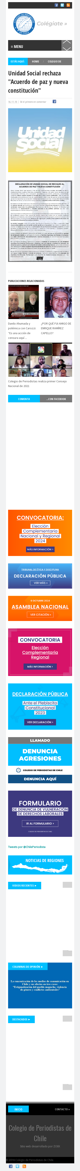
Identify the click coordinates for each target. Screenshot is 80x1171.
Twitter (17, 1166)
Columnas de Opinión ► (28, 967)
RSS (24, 1166)
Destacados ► (21, 1019)
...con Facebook (56, 399)
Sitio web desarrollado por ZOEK (40, 1146)
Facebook (10, 1166)
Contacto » (62, 1109)
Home (36, 61)
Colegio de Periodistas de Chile (28, 8)
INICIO (18, 1109)
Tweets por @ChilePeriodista (26, 847)
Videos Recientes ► (24, 885)
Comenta (24, 399)
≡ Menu (17, 46)
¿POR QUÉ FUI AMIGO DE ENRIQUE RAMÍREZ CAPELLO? (56, 328)
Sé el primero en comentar (33, 101)
